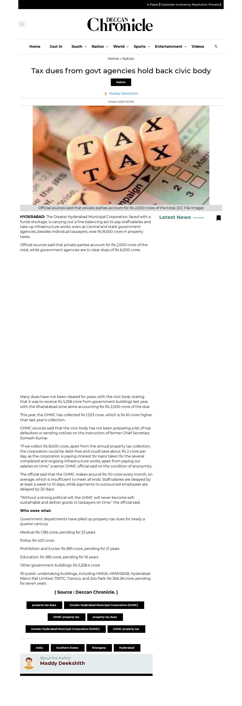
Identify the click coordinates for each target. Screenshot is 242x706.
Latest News (175, 217)
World (119, 46)
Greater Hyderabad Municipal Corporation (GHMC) (104, 605)
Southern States (67, 647)
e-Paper (153, 4)
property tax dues (44, 605)
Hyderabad (127, 647)
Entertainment (168, 46)
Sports (140, 46)
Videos (198, 46)
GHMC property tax (66, 617)
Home (34, 46)
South (77, 46)
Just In (56, 46)
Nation (98, 46)
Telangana (99, 647)
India (39, 647)
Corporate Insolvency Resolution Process (190, 4)
